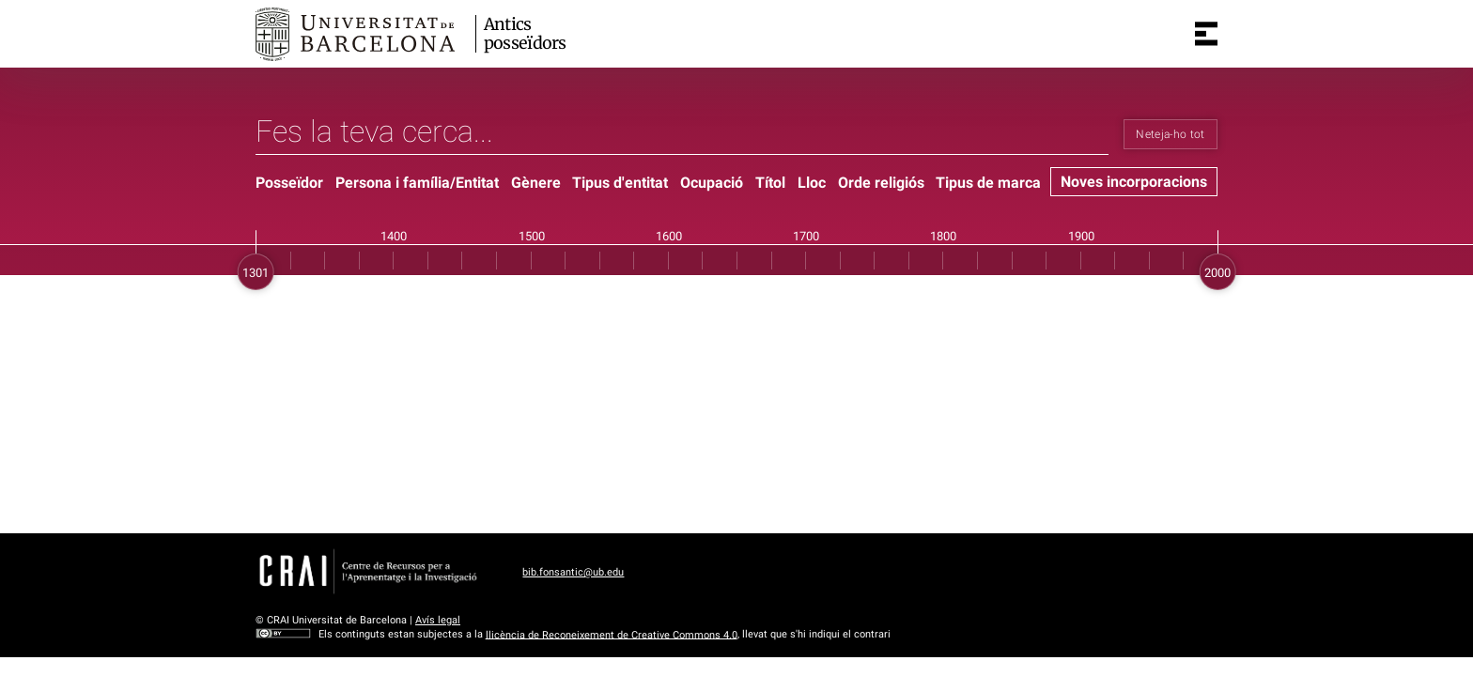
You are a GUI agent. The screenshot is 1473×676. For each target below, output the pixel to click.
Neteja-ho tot (1170, 134)
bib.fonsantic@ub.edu (573, 572)
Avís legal (437, 620)
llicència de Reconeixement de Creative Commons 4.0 (611, 634)
